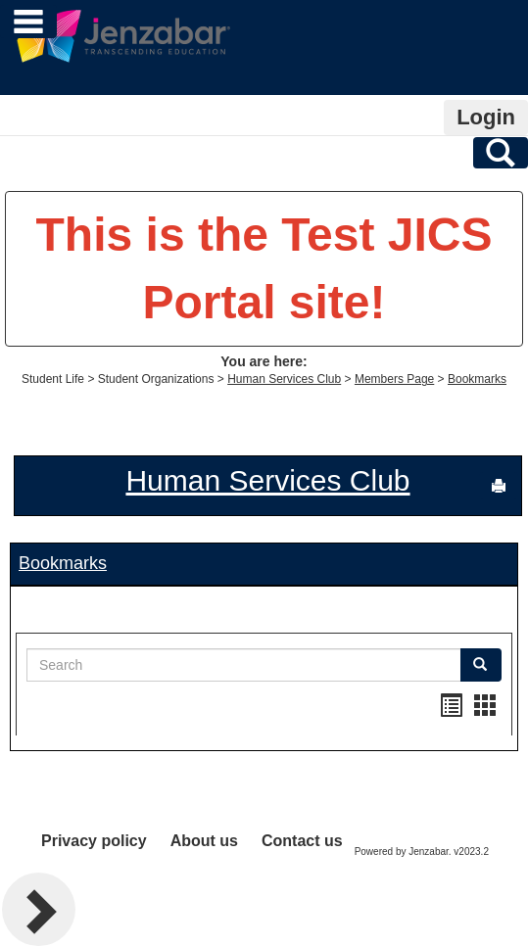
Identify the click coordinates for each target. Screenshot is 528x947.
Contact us (302, 840)
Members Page (394, 379)
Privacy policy (94, 840)
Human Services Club (284, 379)
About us (204, 840)
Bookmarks (477, 379)
